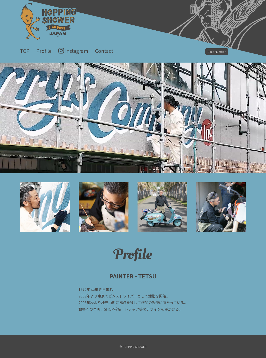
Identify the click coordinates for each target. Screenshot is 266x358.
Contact (104, 50)
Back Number (217, 51)
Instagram (76, 50)
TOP (25, 50)
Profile (44, 50)
